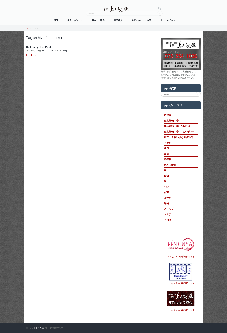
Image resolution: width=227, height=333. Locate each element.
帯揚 (166, 153)
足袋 (166, 203)
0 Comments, (48, 50)
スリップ (169, 208)
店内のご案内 (98, 20)
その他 (167, 219)
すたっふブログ (167, 20)
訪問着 (167, 115)
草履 (166, 148)
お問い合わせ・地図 (141, 20)
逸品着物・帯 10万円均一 (179, 131)
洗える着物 (170, 164)
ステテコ (169, 214)
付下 (166, 192)
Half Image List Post (38, 47)
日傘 (166, 175)
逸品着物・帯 (171, 120)
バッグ (167, 142)
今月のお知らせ (75, 20)
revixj (64, 50)
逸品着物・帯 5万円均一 (178, 126)
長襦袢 (167, 159)
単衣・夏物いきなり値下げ (178, 137)
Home (55, 20)
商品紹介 (118, 20)
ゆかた (167, 197)
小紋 (166, 186)
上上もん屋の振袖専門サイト (181, 256)
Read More (32, 55)
